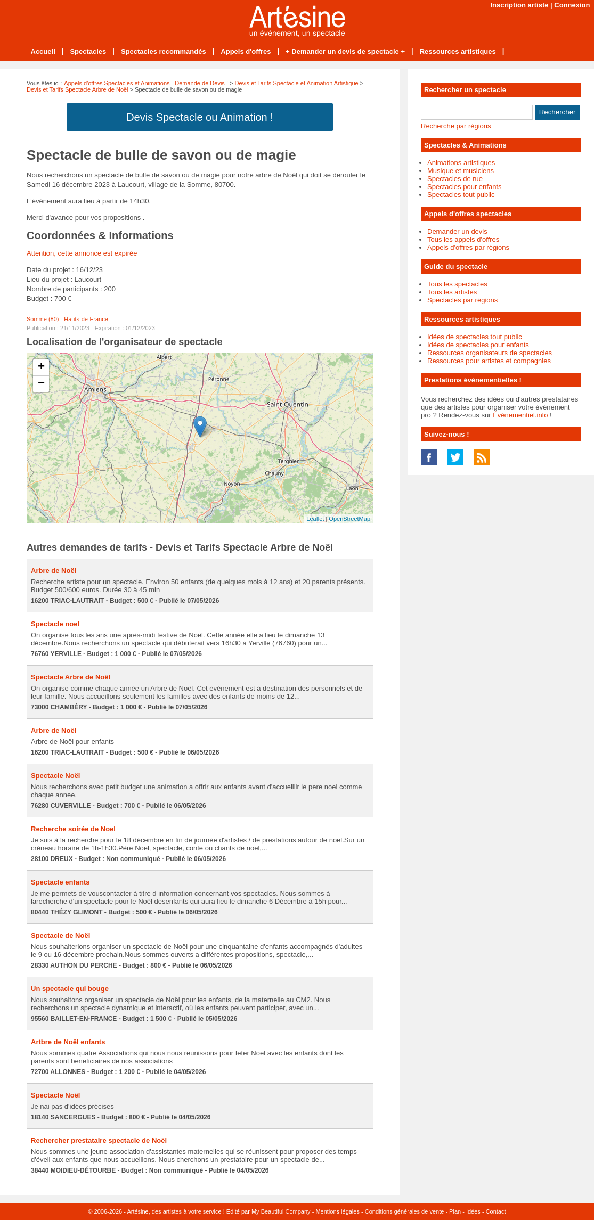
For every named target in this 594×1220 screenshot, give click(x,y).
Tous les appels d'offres (463, 239)
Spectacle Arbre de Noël (70, 677)
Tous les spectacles (457, 284)
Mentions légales (337, 1211)
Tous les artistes (452, 292)
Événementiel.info (520, 415)
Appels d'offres (246, 51)
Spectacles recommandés (163, 51)
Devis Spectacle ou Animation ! (199, 117)
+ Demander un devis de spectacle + (345, 51)
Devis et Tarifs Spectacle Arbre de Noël (77, 89)
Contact (496, 1211)
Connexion (572, 5)
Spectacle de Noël (60, 935)
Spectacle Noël (55, 776)
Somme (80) (43, 319)
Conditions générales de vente (404, 1211)
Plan (455, 1211)
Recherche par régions (456, 126)
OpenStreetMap (349, 518)
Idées (473, 1211)
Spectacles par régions (462, 300)
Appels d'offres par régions (468, 247)
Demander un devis (457, 231)
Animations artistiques (461, 163)
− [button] (41, 384)
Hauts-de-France (86, 319)
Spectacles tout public (460, 195)
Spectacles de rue (455, 179)
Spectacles (88, 51)
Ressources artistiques (458, 51)
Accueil (43, 51)
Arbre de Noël (53, 571)
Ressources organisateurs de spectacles (489, 353)
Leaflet (315, 518)
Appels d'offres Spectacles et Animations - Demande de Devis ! (146, 83)
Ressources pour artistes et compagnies (489, 361)
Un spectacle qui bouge (70, 989)
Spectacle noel (55, 624)
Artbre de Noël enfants (68, 1042)
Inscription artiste (519, 5)
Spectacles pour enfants (464, 187)
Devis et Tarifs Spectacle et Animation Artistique (297, 83)
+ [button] (41, 367)
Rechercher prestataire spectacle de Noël (99, 1140)
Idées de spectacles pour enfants (478, 345)
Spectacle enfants (60, 882)
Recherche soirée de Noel (73, 829)
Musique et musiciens (460, 171)
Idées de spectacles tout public (474, 337)
